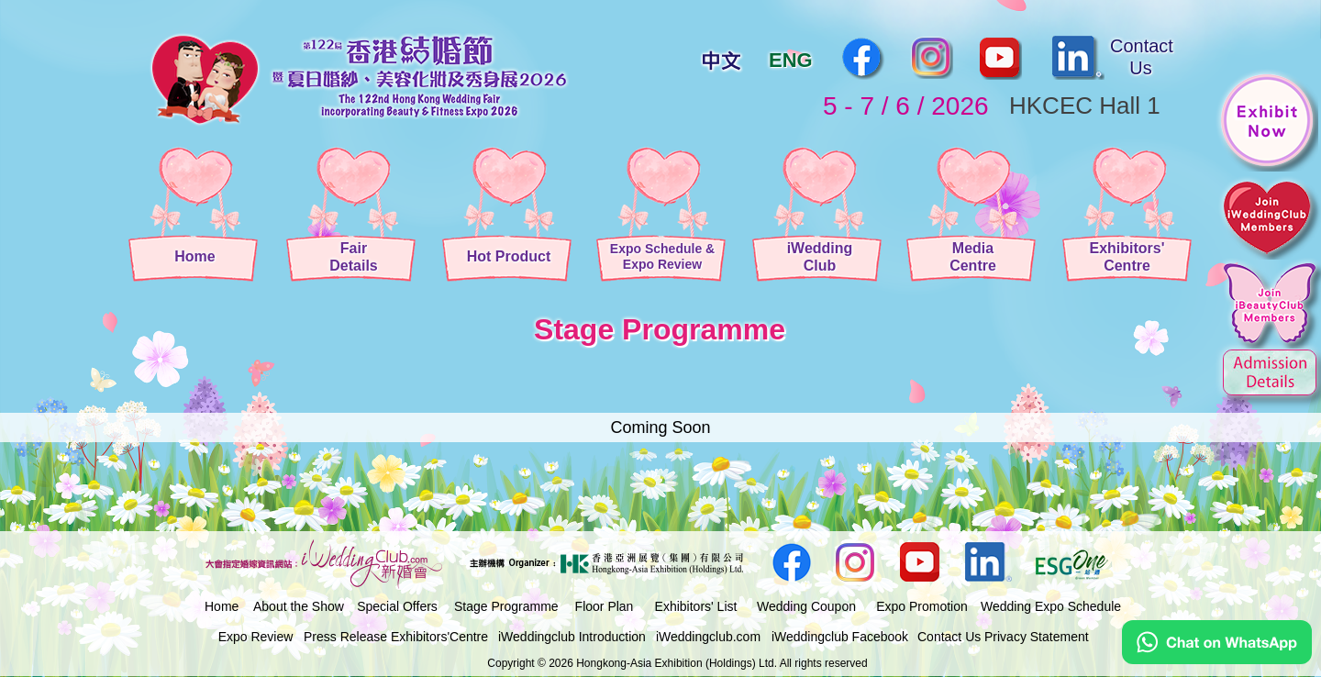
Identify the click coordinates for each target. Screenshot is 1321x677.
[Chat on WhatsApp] (1217, 659)
